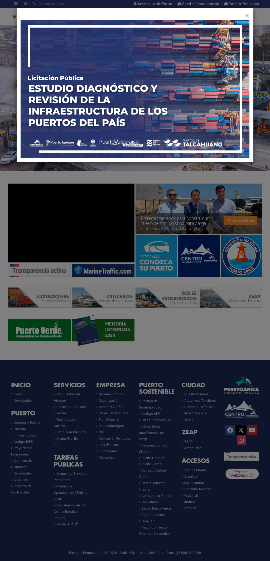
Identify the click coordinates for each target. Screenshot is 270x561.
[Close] (247, 15)
